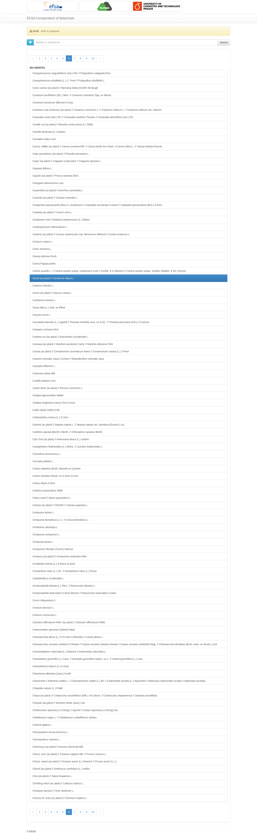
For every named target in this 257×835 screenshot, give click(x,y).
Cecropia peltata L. (43, 461)
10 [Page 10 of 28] (93, 58)
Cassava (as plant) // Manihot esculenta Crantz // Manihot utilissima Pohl (72, 344)
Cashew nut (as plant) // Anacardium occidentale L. (60, 336)
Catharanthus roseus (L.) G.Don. (50, 417)
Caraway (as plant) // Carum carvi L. (52, 212)
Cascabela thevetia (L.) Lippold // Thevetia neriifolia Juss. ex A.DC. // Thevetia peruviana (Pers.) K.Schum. (91, 322)
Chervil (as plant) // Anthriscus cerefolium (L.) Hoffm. (61, 768)
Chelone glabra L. (42, 724)
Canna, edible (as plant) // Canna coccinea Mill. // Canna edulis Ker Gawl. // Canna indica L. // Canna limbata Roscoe (97, 146)
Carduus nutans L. (42, 241)
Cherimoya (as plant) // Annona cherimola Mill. (58, 746)
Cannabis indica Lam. (44, 139)
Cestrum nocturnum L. (44, 615)
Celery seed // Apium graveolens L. (51, 497)
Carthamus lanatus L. (44, 300)
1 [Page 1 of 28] (39, 58)
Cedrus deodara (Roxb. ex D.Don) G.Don (55, 475)
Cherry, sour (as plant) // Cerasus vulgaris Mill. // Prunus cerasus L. (69, 754)
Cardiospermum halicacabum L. (50, 227)
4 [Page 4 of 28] (57, 58)
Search (224, 42)
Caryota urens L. (41, 314)
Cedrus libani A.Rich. (44, 483)
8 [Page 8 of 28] (80, 58)
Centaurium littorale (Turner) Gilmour (52, 549)
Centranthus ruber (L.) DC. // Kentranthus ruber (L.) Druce (64, 571)
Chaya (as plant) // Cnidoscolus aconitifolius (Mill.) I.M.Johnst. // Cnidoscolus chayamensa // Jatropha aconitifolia (94, 695)
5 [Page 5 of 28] (63, 58)
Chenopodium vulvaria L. (46, 739)
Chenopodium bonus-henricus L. (50, 732)
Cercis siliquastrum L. (44, 600)
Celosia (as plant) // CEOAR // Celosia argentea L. (60, 505)
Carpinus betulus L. (43, 285)
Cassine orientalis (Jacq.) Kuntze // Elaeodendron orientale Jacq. (68, 358)
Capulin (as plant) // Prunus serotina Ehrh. (55, 175)
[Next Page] (100, 58)
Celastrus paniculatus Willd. (47, 490)
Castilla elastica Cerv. (44, 380)
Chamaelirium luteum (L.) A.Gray (50, 666)
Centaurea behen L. (43, 512)
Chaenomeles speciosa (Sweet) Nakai (53, 629)
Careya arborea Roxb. (44, 256)
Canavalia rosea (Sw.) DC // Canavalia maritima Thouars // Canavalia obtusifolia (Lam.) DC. (83, 117)
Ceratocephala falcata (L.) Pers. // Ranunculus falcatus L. (64, 585)
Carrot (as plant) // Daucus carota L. (52, 292)
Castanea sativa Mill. (44, 373)
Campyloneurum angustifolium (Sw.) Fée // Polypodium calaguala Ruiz (71, 73)
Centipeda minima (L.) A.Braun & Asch (53, 563)
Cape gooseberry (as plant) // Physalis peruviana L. (60, 153)
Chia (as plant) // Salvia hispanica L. (52, 776)
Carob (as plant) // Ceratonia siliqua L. (53, 278)
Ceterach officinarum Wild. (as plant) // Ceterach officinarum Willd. (68, 622)
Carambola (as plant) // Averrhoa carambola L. (58, 190)
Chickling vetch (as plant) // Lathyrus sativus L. (58, 783)
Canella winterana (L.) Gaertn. (49, 131)
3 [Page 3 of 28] (51, 58)
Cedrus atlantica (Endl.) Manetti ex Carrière (56, 468)
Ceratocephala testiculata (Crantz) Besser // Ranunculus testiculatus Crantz (74, 593)
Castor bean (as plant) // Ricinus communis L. (57, 388)
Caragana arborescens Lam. (48, 183)
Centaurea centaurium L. (46, 534)
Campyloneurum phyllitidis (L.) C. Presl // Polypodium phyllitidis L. (68, 80)
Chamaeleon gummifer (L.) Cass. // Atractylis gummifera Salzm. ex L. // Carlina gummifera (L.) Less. (87, 659)
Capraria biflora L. (42, 168)
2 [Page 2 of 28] (45, 58)
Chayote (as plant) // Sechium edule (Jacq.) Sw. (58, 702)
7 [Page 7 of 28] (74, 58)
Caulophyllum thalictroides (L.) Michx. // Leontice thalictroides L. (67, 446)
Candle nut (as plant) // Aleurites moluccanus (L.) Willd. (62, 124)
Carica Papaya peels (44, 263)
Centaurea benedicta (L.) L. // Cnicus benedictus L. (60, 519)
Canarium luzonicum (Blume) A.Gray (52, 102)
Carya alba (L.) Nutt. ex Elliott (48, 307)
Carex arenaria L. (42, 249)
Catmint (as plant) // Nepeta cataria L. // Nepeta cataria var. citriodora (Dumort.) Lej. (78, 424)
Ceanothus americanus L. (46, 453)
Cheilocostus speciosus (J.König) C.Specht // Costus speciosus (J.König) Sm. (75, 710)
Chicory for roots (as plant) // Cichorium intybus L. (59, 798)
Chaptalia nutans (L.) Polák (47, 688)
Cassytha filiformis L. (44, 366)
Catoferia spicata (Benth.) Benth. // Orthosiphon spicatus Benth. (67, 432)
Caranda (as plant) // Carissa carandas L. (55, 197)
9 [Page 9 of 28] (86, 58)
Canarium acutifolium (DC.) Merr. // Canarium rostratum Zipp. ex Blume (71, 95)
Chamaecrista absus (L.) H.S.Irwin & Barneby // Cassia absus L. (68, 637)
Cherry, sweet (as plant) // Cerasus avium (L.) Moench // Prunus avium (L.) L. (75, 761)
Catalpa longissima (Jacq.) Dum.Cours (53, 402)
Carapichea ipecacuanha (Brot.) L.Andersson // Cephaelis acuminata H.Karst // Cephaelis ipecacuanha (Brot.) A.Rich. (97, 205)
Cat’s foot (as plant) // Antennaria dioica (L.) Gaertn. (61, 439)
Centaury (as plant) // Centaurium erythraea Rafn (59, 556)
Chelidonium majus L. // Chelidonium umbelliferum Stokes (64, 717)
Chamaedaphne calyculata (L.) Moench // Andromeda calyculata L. (69, 651)
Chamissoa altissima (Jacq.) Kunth (51, 673)
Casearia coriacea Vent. (45, 329)
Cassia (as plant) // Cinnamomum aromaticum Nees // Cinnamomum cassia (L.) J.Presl (80, 351)
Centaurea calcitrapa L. (45, 527)
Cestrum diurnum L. (43, 607)
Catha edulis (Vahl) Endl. (46, 410)
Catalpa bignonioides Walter (48, 395)
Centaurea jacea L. (43, 541)
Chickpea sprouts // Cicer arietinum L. (53, 790)
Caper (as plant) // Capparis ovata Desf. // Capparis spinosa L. (66, 161)
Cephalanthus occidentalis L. (48, 578)
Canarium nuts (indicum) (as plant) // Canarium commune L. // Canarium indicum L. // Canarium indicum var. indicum (97, 109)
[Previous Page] (33, 58)
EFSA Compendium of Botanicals (50, 18)
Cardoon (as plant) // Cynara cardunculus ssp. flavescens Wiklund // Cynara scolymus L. (81, 234)
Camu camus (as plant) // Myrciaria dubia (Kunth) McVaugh (65, 87)
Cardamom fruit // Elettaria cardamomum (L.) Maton (61, 219)
